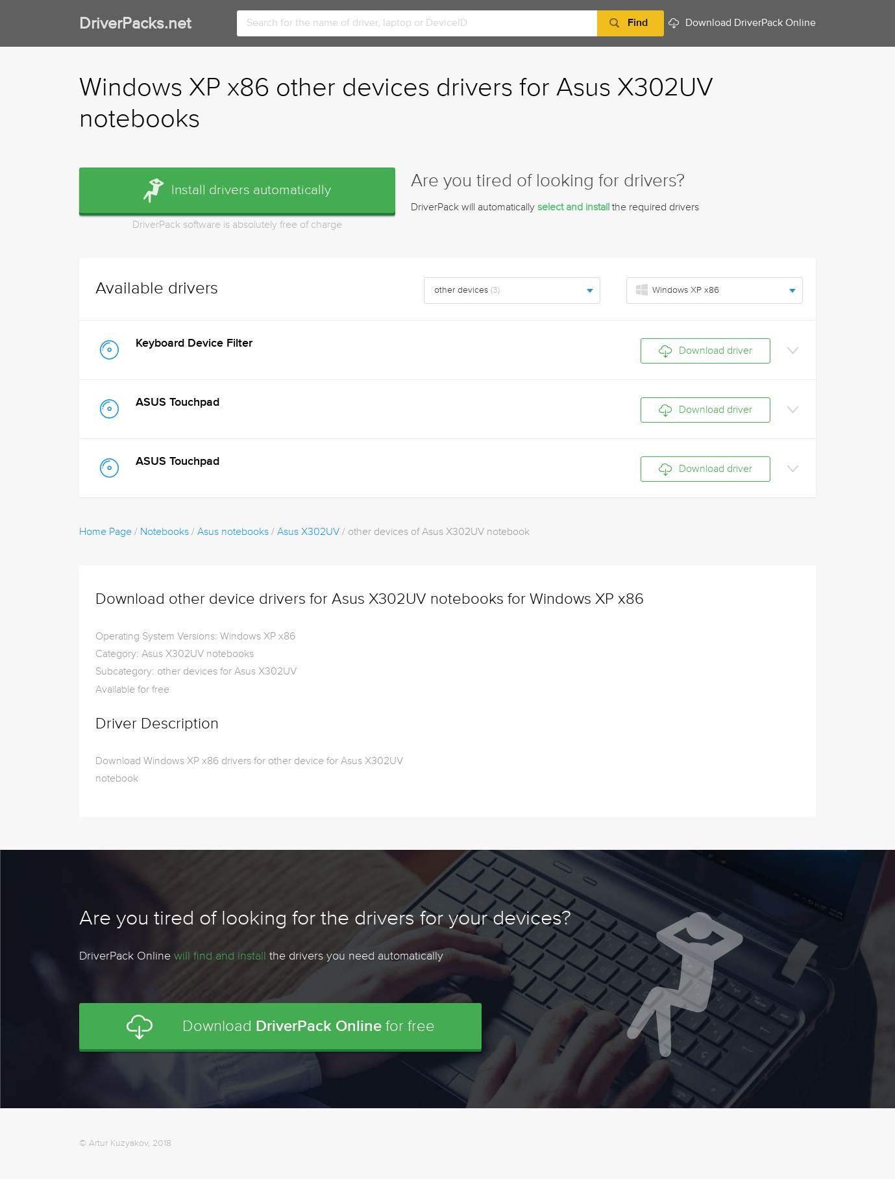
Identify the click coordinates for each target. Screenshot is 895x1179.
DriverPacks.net (135, 24)
